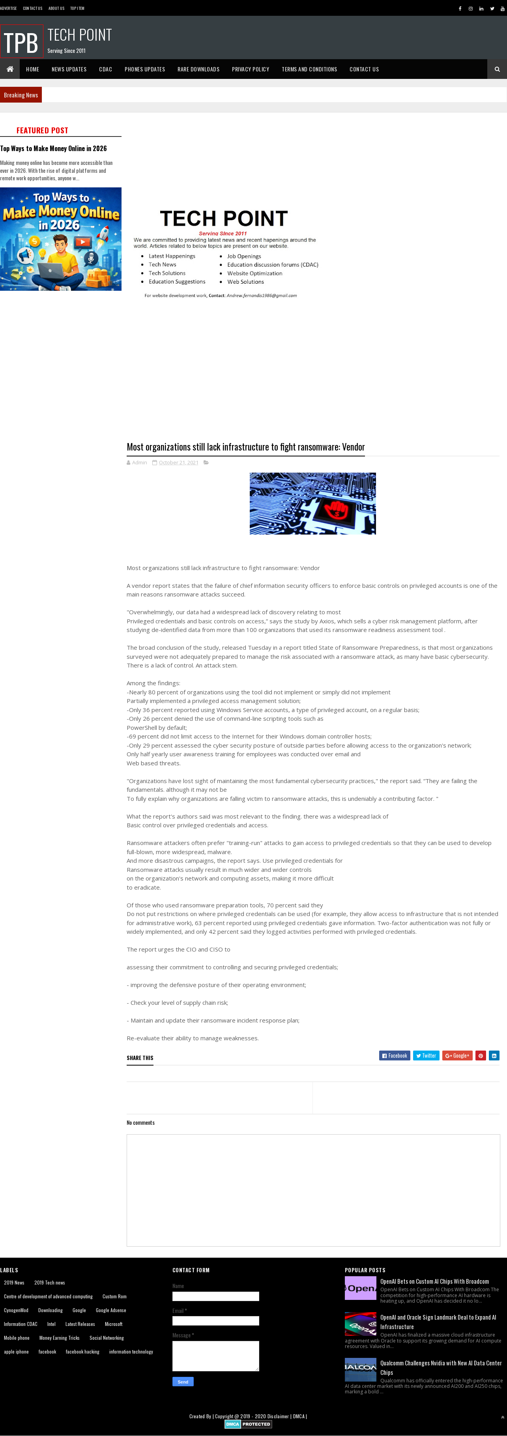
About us (56, 8)
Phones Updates (145, 69)
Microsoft (113, 1323)
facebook (47, 1351)
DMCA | (300, 1416)
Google (79, 1310)
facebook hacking (82, 1351)
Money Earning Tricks (59, 1337)
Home (32, 69)
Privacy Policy (250, 69)
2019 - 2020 (253, 1416)
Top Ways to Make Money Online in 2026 (53, 148)
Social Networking (107, 1337)
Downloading (50, 1310)
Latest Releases (80, 1323)
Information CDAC (20, 1323)
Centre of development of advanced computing (48, 1296)
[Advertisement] (63, 349)
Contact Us (33, 8)
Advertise (8, 8)
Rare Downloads (198, 69)
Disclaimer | (280, 1416)
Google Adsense (111, 1310)
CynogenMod (16, 1310)
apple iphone (16, 1351)
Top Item (77, 8)
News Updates (69, 69)
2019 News (14, 1282)
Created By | (202, 1416)
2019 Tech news (49, 1282)
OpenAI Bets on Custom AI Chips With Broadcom (434, 1281)
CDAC (105, 69)
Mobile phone (17, 1337)
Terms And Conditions (309, 69)
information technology (131, 1351)
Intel (51, 1323)
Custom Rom (115, 1296)
